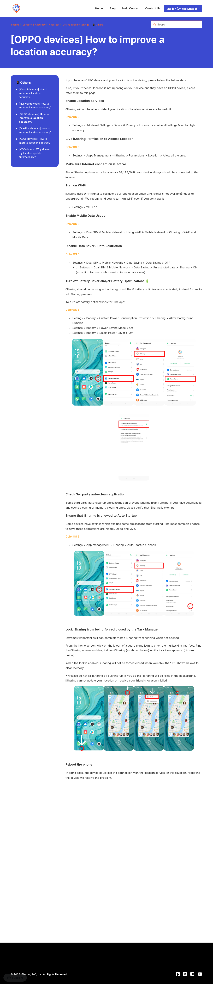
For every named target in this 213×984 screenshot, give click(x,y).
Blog (113, 8)
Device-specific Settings (76, 24)
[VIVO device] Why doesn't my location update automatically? (35, 153)
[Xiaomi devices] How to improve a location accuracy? (33, 93)
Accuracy (54, 24)
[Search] (176, 24)
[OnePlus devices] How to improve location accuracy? (35, 130)
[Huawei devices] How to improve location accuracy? (35, 105)
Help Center (130, 8)
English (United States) (183, 8)
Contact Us (152, 8)
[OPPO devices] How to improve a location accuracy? (34, 117)
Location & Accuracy (34, 24)
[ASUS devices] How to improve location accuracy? (35, 140)
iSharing (15, 24)
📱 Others (97, 24)
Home (99, 8)
